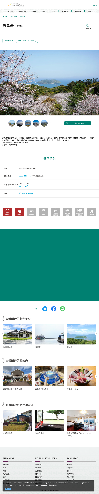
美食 (4, 467)
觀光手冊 (38, 474)
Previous (22, 83)
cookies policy (34, 485)
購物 (4, 471)
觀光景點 (14, 16)
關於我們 (38, 480)
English (70, 467)
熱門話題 (6, 474)
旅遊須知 (38, 464)
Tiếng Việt (71, 480)
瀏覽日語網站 (26, 193)
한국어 (69, 471)
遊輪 (89, 11)
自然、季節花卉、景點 (26, 40)
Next (77, 83)
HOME (5, 16)
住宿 (53, 11)
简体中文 (70, 477)
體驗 (34, 11)
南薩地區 (8, 40)
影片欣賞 (65, 11)
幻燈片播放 (79, 123)
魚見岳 (22, 16)
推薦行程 (22, 11)
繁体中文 (70, 474)
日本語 (69, 464)
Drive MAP (23, 185)
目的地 (10, 11)
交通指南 (6, 480)
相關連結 (38, 477)
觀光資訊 (6, 464)
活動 (43, 11)
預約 (4, 477)
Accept (8, 489)
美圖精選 (78, 11)
